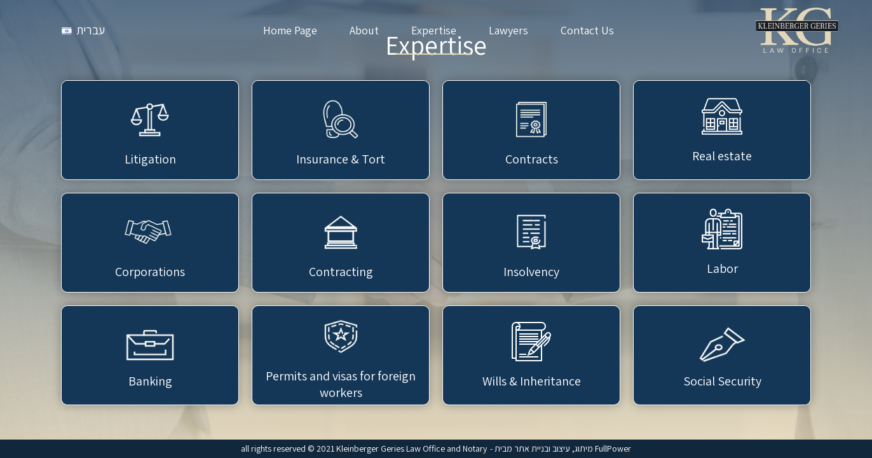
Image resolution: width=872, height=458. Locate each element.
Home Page (290, 30)
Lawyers (508, 30)
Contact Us (587, 30)
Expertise (433, 30)
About (364, 30)
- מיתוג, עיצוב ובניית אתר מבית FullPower (560, 448)
